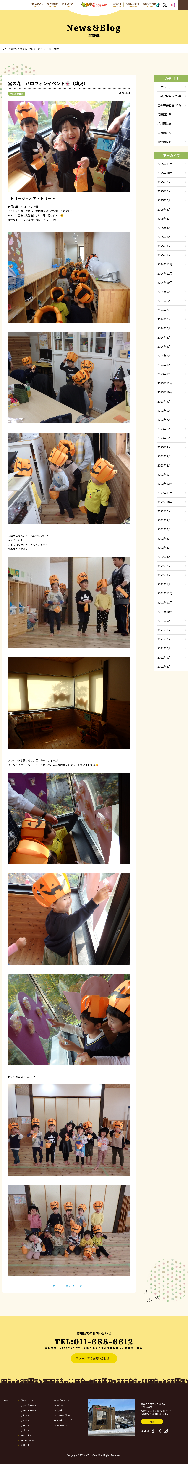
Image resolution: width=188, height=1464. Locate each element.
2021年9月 (164, 621)
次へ (82, 1286)
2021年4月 (164, 666)
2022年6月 (164, 538)
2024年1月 (164, 365)
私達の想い (26, 1445)
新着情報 (13, 48)
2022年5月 (164, 547)
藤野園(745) (164, 142)
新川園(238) (164, 123)
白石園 (26, 1425)
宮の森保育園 (16, 93)
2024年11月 (164, 273)
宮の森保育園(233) (169, 105)
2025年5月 (164, 218)
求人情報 (58, 1410)
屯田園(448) (164, 114)
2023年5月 (164, 438)
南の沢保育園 (29, 1410)
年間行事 (58, 1405)
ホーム (7, 1400)
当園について (27, 1400)
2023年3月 (164, 456)
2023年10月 (164, 392)
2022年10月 (164, 502)
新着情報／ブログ (63, 1420)
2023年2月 (164, 465)
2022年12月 (164, 483)
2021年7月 (164, 639)
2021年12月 (164, 593)
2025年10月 (164, 173)
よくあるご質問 (62, 1415)
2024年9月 (164, 292)
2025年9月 (164, 182)
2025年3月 (164, 237)
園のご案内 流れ (63, 1400)
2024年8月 (164, 301)
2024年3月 (164, 346)
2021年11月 (164, 602)
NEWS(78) (163, 87)
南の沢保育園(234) (169, 96)
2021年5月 (164, 657)
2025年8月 (164, 191)
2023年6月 (164, 429)
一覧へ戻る (68, 1286)
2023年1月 (164, 474)
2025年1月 (164, 255)
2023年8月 (164, 410)
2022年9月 (164, 511)
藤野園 (26, 1430)
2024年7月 (164, 310)
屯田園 (26, 1420)
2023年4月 (164, 447)
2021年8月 (164, 630)
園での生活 (26, 1435)
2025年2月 (164, 246)
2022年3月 (164, 566)
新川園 (26, 1415)
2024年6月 (164, 319)
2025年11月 (164, 164)
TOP (4, 48)
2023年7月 (164, 420)
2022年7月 (164, 529)
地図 (152, 1421)
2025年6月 (164, 209)
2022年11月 (164, 493)
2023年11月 (164, 383)
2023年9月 (164, 401)
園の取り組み (27, 1440)
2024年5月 (164, 328)
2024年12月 (164, 264)
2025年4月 (164, 228)
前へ (55, 1286)
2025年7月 (164, 200)
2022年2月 (164, 575)
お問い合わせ (61, 1425)
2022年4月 (164, 557)
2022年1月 (164, 584)
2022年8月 (164, 520)
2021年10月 (164, 612)
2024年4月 (164, 337)
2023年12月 (164, 374)
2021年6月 (164, 648)
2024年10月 (164, 282)
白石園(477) (164, 132)
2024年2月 (164, 356)
